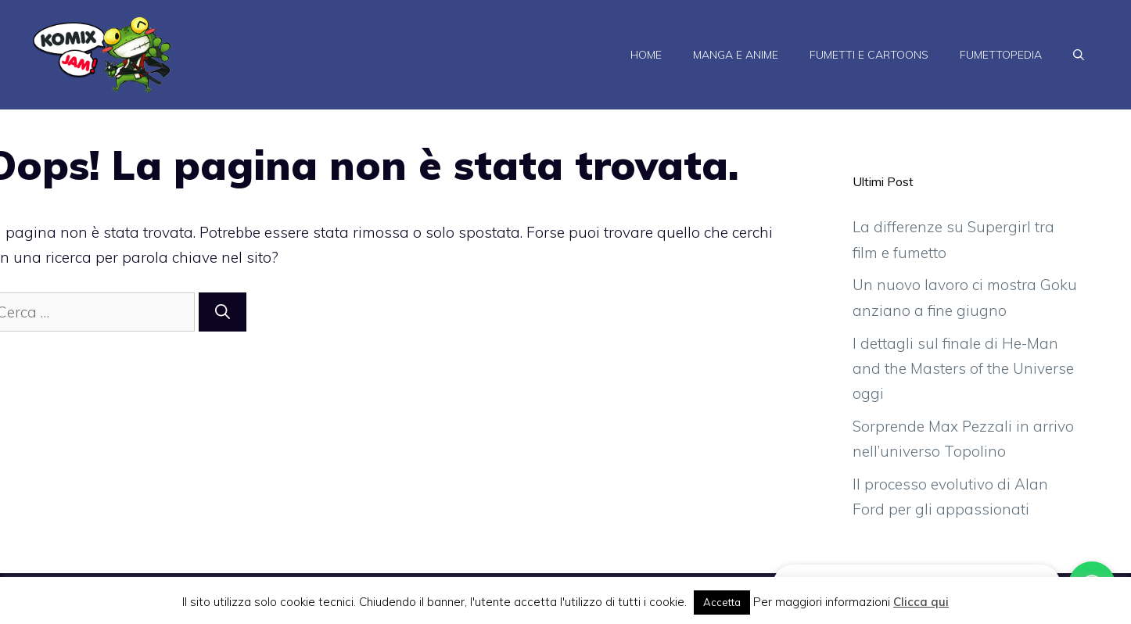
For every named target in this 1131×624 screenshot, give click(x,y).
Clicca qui (921, 601)
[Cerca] (222, 312)
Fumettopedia (1001, 55)
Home (646, 55)
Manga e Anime (735, 55)
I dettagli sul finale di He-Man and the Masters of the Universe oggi (963, 368)
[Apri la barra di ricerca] (1078, 54)
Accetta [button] (722, 602)
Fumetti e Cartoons (869, 55)
